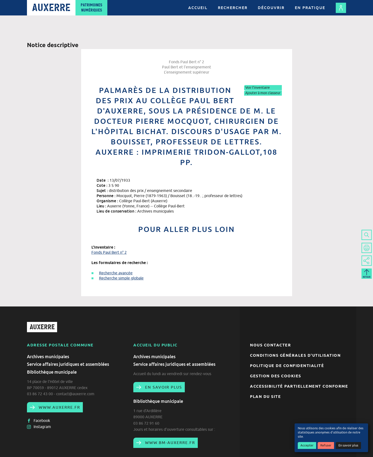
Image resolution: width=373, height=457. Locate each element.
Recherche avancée (116, 273)
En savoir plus (348, 445)
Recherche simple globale (121, 278)
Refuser (325, 445)
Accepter (306, 445)
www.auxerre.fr (58, 407)
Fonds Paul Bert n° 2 (109, 252)
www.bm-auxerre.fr (169, 442)
